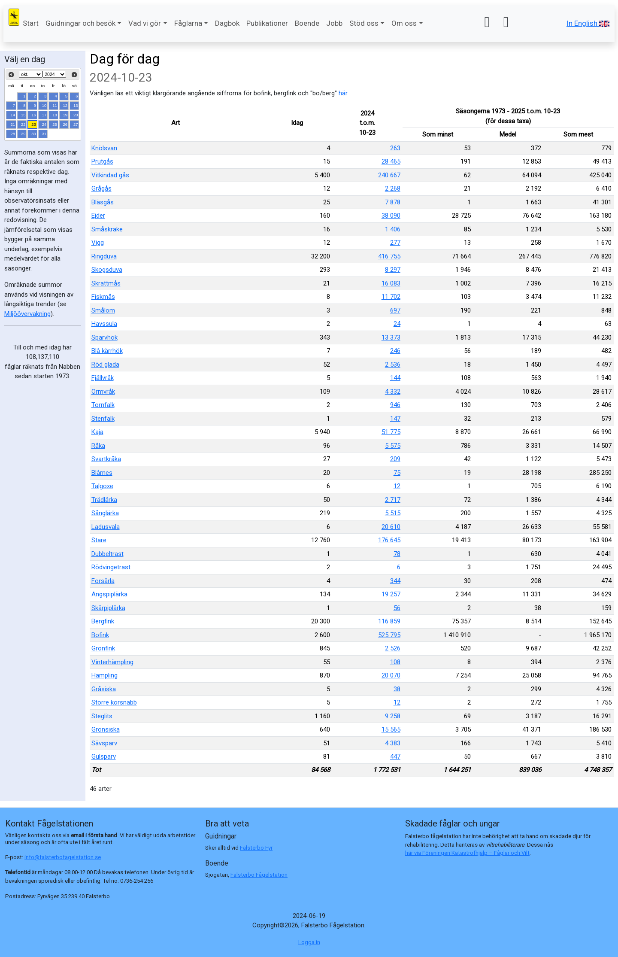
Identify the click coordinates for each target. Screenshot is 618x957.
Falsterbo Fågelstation (259, 875)
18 (54, 114)
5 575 (392, 446)
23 (33, 124)
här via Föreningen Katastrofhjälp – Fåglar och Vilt (467, 853)
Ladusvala (105, 527)
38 (397, 689)
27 (75, 124)
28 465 (391, 161)
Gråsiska (103, 689)
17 (44, 114)
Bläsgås (102, 202)
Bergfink (102, 621)
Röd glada (105, 364)
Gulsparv (103, 756)
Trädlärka (104, 500)
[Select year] (54, 74)
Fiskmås (103, 297)
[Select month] (30, 74)
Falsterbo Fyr (256, 848)
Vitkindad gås (110, 175)
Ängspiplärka (109, 594)
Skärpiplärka (108, 608)
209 (395, 459)
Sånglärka (105, 513)
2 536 (392, 364)
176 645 (389, 540)
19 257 (391, 594)
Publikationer (267, 23)
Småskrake (107, 229)
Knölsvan (104, 148)
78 (397, 554)
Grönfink (103, 648)
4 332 (392, 391)
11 (54, 105)
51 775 (391, 432)
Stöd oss (364, 23)
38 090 (391, 215)
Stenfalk (103, 418)
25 (54, 124)
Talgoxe (102, 486)
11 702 (391, 297)
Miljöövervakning (27, 314)
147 (395, 418)
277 (395, 242)
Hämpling (104, 675)
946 (395, 405)
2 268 (392, 188)
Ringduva (104, 256)
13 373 (391, 337)
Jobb (334, 23)
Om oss (404, 23)
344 (395, 581)
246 (395, 351)
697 (395, 310)
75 (397, 473)
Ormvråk (103, 391)
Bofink (100, 635)
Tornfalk (103, 405)
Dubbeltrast (107, 554)
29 (23, 133)
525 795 (389, 635)
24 (44, 124)
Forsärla (103, 581)
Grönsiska (105, 729)
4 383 (392, 743)
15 (23, 114)
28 (13, 133)
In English (587, 23)
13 (75, 105)
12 (65, 105)
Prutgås (102, 161)
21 (13, 124)
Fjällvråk (102, 378)
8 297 (392, 269)
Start (31, 23)
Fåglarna (188, 23)
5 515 (392, 513)
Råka (98, 446)
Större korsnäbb (114, 702)
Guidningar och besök (80, 23)
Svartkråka (106, 459)
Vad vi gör (144, 23)
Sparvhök (104, 337)
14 (13, 114)
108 (395, 662)
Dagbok (227, 23)
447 (395, 756)
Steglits (101, 716)
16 (33, 114)
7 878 (392, 202)
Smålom (103, 310)
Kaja (97, 432)
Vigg (97, 242)
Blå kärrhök (107, 351)
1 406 (392, 229)
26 (65, 124)
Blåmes (101, 473)
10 (44, 105)
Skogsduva (106, 269)
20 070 (391, 675)
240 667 (389, 175)
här (343, 93)
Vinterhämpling (112, 662)
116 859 (389, 621)
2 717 (392, 500)
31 (44, 133)
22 (23, 124)
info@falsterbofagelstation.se (62, 857)
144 (395, 378)
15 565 (391, 729)
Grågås (101, 188)
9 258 (392, 716)
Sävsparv (104, 743)
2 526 (392, 648)
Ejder (98, 215)
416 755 (389, 256)
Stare (98, 540)
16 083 (391, 283)
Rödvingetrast (110, 567)
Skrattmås (106, 283)
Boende (307, 23)
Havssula (104, 324)
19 (65, 114)
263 (395, 148)
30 (33, 133)
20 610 (391, 527)
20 (75, 114)
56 (397, 608)
